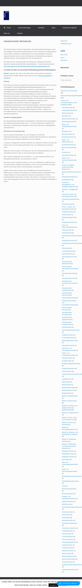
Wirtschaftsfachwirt (68, 556)
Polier (63, 486)
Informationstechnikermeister (71, 330)
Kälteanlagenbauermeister (70, 340)
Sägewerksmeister (67, 501)
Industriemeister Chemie (69, 256)
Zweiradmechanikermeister (70, 569)
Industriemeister (67, 327)
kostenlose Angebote (70, 27)
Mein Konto (64, 54)
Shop (53, 27)
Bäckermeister (66, 113)
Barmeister (65, 116)
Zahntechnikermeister (68, 559)
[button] (68, 583)
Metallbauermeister (68, 451)
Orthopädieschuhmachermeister (72, 476)
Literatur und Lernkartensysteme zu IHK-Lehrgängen (69, 102)
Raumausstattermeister (69, 489)
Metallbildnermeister (68, 454)
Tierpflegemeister (67, 531)
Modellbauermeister (68, 456)
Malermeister (66, 382)
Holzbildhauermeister (68, 240)
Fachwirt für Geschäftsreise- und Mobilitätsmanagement (69, 184)
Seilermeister (66, 515)
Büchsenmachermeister (69, 147)
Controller (65, 152)
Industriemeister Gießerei (70, 273)
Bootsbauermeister (68, 137)
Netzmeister (65, 459)
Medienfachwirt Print (68, 390)
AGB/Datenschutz (66, 43)
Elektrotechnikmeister (68, 177)
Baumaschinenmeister (69, 119)
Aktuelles (41, 27)
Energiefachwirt (67, 179)
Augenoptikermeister (68, 110)
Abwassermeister (67, 107)
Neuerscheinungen (24, 27)
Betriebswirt (65, 131)
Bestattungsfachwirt (68, 121)
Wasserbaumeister (67, 550)
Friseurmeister (66, 214)
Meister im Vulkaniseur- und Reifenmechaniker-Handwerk (69, 446)
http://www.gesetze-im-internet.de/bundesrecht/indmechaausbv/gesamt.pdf (27, 66)
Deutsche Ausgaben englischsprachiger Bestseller (68, 167)
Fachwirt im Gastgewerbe (70, 189)
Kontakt (19, 33)
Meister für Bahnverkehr (69, 401)
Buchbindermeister (67, 144)
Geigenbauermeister (68, 222)
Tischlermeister (66, 534)
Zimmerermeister (67, 562)
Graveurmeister (67, 230)
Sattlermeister (66, 504)
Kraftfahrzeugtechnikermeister (71, 363)
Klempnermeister (67, 358)
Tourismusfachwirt (67, 536)
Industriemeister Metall (69, 298)
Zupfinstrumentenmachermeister (72, 564)
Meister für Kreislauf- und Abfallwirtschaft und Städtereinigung (69, 408)
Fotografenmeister (67, 212)
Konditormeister (67, 361)
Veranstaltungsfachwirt (69, 542)
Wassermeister (66, 553)
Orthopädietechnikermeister (70, 481)
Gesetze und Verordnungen (69, 90)
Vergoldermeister (67, 545)
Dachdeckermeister (68, 155)
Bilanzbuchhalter (67, 134)
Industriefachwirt (67, 254)
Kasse (62, 57)
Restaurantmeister (67, 493)
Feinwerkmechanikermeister (70, 199)
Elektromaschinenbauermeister (71, 172)
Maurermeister (66, 384)
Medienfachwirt (66, 393)
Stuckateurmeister (67, 520)
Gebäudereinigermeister (69, 217)
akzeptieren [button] (53, 585)
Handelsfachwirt (67, 233)
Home (7, 27)
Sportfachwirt (66, 517)
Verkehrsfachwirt (67, 548)
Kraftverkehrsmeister (68, 368)
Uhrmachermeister (67, 539)
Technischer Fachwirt (68, 528)
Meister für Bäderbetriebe (70, 396)
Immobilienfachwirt (67, 251)
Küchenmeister (66, 371)
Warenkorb (64, 60)
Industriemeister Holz (68, 278)
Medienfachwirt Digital (69, 387)
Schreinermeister (67, 512)
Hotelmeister (66, 248)
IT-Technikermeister (68, 337)
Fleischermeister (67, 204)
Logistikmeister (66, 379)
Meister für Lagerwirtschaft (70, 413)
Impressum (64, 41)
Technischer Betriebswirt (69, 523)
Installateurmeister (67, 335)
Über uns (7, 33)
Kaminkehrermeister (68, 345)
